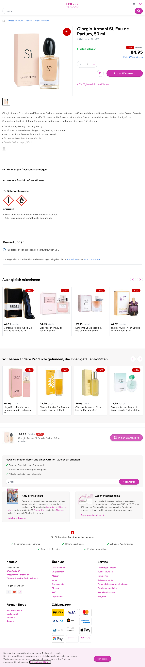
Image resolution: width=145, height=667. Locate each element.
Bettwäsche (51, 507)
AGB (54, 592)
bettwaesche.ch (14, 610)
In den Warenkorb (124, 73)
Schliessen (102, 659)
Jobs (54, 580)
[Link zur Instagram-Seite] (20, 592)
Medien (55, 576)
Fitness (59, 510)
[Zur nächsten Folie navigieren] (140, 279)
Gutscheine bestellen (92, 515)
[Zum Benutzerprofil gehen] (134, 4)
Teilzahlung (85, 638)
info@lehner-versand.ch (18, 574)
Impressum (57, 596)
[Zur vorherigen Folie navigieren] (133, 279)
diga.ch (10, 621)
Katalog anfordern (18, 518)
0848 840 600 (13, 571)
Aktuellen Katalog (106, 592)
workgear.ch (12, 614)
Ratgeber (102, 596)
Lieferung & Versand (107, 567)
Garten (37, 510)
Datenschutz (58, 584)
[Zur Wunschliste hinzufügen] (100, 73)
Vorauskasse (72, 638)
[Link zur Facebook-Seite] (9, 592)
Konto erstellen (92, 259)
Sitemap (56, 588)
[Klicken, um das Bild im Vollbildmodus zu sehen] (37, 61)
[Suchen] (139, 11)
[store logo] (72, 5)
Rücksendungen (105, 571)
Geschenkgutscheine (107, 588)
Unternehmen (58, 567)
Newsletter (103, 576)
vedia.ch (11, 617)
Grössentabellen (105, 580)
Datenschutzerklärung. (40, 662)
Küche (44, 510)
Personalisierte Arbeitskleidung (113, 584)
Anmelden (72, 259)
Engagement (58, 571)
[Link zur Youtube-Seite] (15, 592)
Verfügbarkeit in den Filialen (94, 84)
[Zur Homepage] (3, 21)
